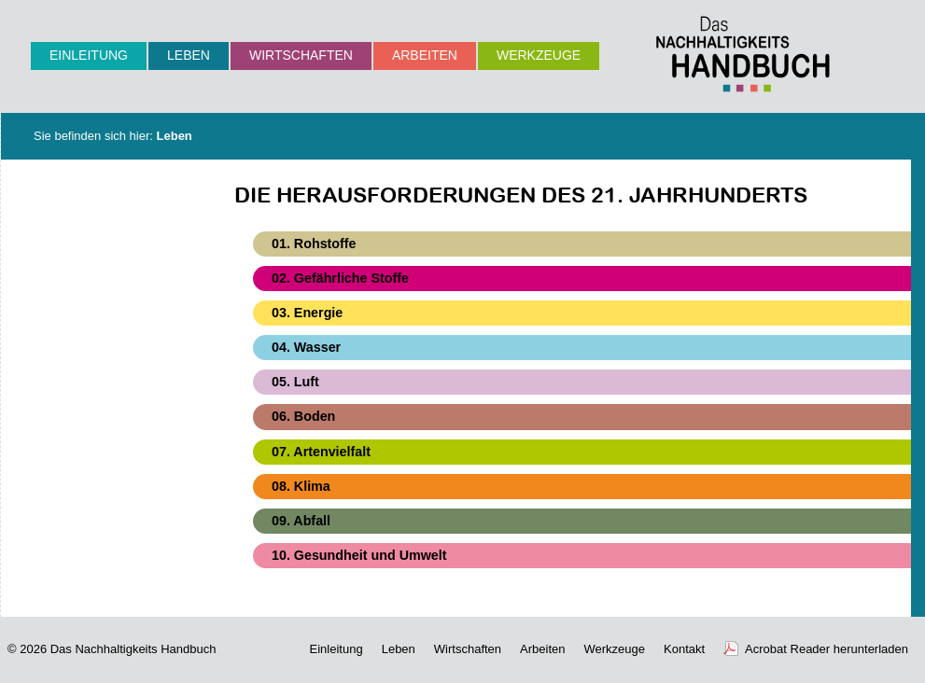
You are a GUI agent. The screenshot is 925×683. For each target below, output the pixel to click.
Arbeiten (424, 55)
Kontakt (684, 649)
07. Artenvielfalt (321, 451)
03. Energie (307, 312)
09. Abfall (301, 520)
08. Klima (301, 486)
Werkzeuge (539, 55)
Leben (188, 55)
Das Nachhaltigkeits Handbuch (133, 649)
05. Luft (295, 381)
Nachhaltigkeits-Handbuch (743, 53)
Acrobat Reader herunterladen (826, 649)
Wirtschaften (301, 55)
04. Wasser (306, 347)
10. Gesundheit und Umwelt (359, 555)
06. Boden (303, 416)
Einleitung (88, 55)
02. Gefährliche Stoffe (340, 278)
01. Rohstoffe (314, 243)
